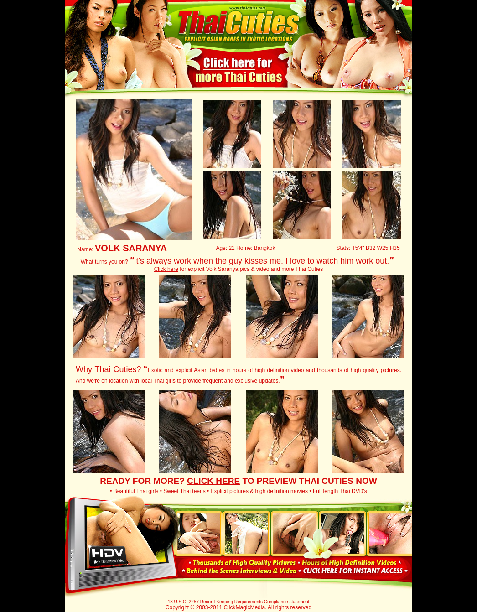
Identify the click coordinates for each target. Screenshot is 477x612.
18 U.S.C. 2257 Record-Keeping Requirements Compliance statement (239, 601)
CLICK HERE (213, 481)
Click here (166, 269)
